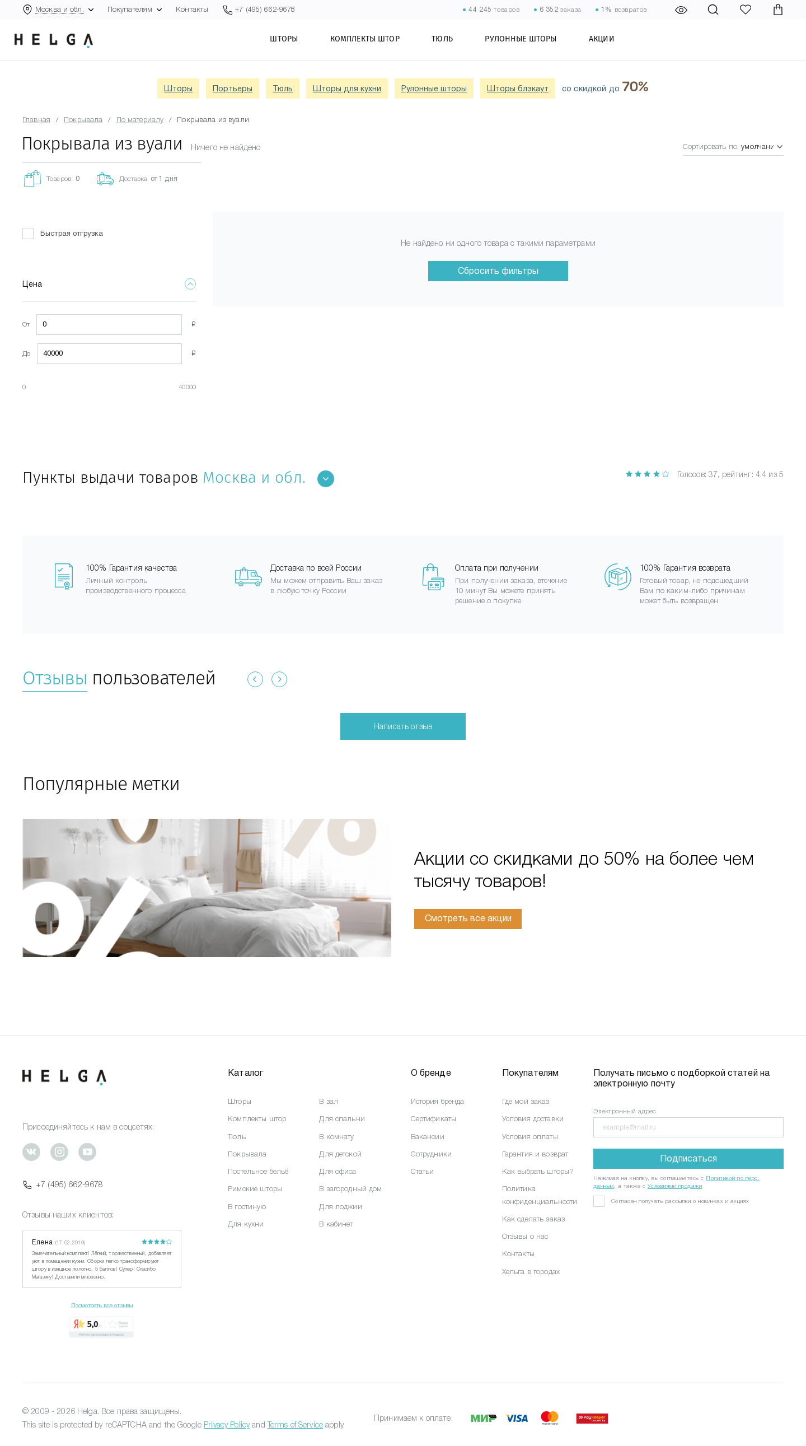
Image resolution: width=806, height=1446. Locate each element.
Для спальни (342, 1118)
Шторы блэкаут (518, 88)
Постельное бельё (258, 1171)
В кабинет (336, 1224)
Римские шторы (255, 1188)
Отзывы (54, 677)
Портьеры (232, 88)
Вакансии (427, 1136)
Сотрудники (431, 1154)
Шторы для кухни (347, 88)
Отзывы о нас (525, 1236)
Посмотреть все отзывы (102, 1305)
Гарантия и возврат (535, 1154)
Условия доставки (533, 1118)
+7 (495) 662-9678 (62, 1184)
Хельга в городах (531, 1271)
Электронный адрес (624, 1111)
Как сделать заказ (533, 1219)
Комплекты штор (376, 47)
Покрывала (247, 1154)
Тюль (454, 47)
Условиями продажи (675, 1186)
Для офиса (337, 1171)
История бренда (438, 1101)
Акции (613, 47)
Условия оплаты (530, 1136)
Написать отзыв (403, 726)
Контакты (192, 9)
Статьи (422, 1171)
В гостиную (247, 1206)
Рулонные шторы (532, 47)
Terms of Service (295, 1424)
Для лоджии (340, 1206)
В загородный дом (350, 1188)
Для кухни (246, 1224)
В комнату (336, 1136)
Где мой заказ (526, 1101)
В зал (328, 1101)
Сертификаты (434, 1118)
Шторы (296, 47)
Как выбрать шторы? (538, 1171)
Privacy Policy (227, 1424)
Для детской (340, 1154)
